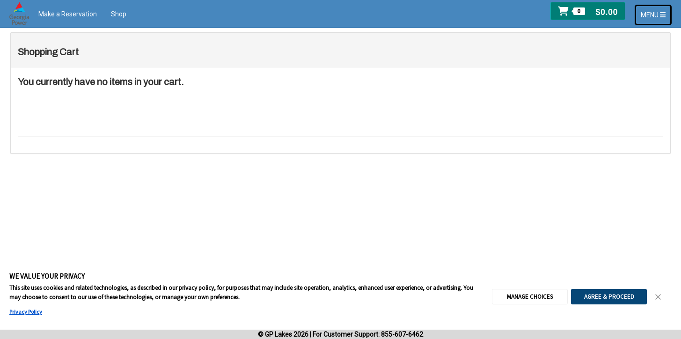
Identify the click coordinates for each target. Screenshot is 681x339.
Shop (118, 14)
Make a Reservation (67, 14)
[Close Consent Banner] (658, 297)
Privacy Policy (25, 311)
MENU (656, 14)
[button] (588, 11)
